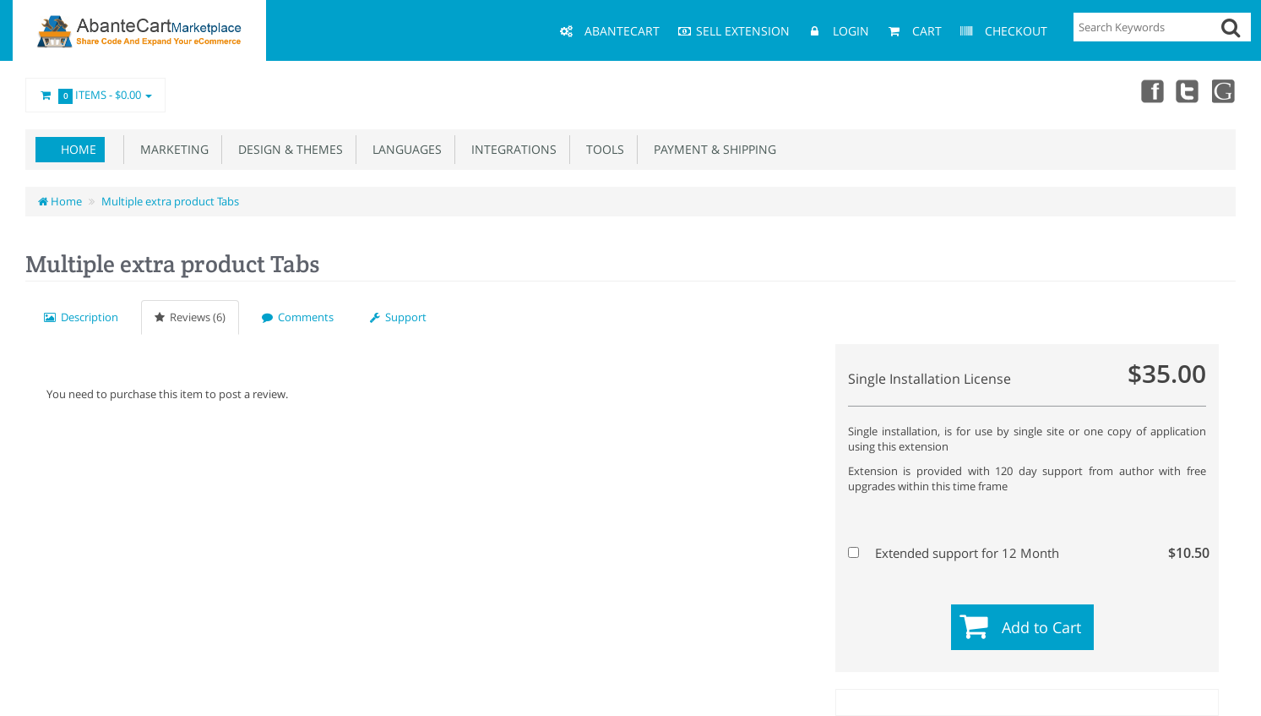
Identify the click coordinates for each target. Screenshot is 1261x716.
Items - (95, 95)
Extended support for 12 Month (1025, 553)
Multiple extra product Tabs (170, 201)
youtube (1224, 90)
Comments (298, 317)
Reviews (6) (190, 317)
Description (81, 317)
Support (398, 317)
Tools (601, 149)
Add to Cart (1041, 627)
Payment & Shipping (711, 149)
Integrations (511, 149)
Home (78, 149)
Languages (404, 149)
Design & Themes (287, 149)
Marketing (171, 149)
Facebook (1149, 90)
